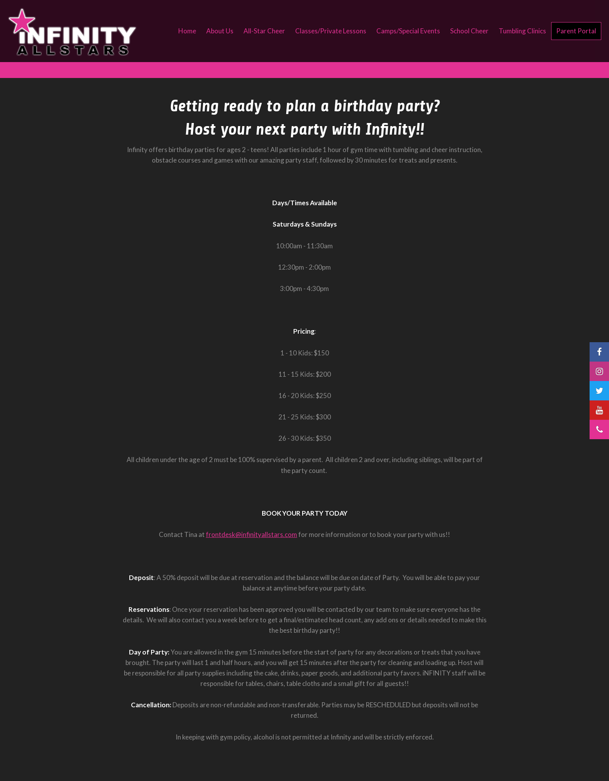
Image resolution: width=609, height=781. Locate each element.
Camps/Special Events (408, 31)
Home (187, 31)
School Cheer (469, 31)
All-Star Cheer (264, 31)
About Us (219, 31)
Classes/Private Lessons (330, 31)
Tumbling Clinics (522, 31)
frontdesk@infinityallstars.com (251, 534)
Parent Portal (576, 31)
